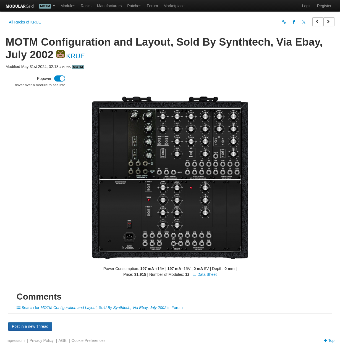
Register (324, 6)
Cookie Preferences (89, 340)
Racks (86, 6)
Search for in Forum (100, 307)
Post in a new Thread (30, 326)
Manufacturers (109, 6)
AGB (62, 340)
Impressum (15, 340)
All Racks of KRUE (25, 22)
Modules (68, 6)
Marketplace (173, 6)
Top (329, 340)
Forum (152, 6)
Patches (134, 6)
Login (307, 6)
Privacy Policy (42, 340)
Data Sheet (205, 274)
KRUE (75, 56)
